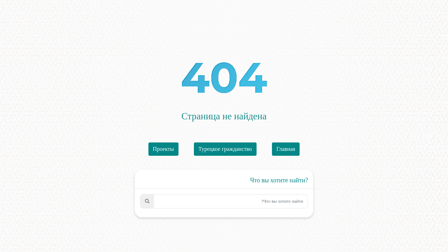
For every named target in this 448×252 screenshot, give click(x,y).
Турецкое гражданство (225, 149)
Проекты (163, 149)
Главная (285, 149)
